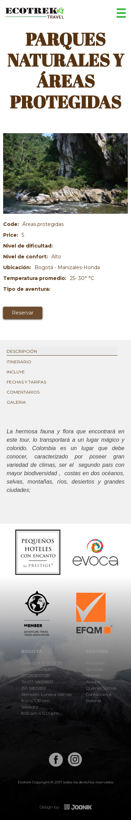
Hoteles (93, 675)
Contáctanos (98, 694)
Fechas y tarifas (26, 382)
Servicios (94, 669)
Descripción (22, 351)
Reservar (23, 313)
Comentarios (23, 392)
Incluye (16, 371)
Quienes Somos (101, 688)
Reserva (93, 700)
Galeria (16, 402)
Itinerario (19, 361)
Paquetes (95, 663)
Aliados (93, 681)
